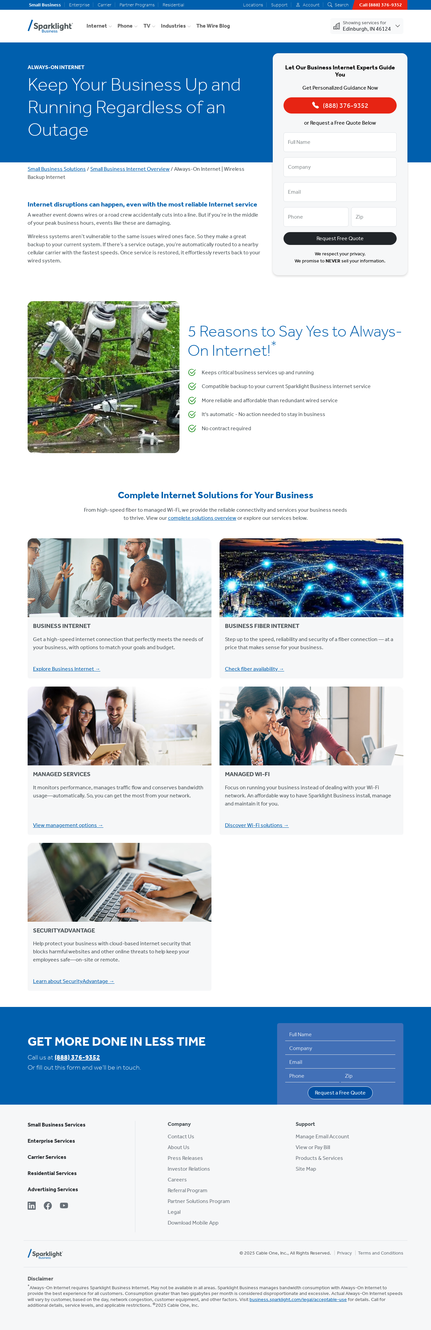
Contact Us (181, 1136)
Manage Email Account (322, 1136)
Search (338, 5)
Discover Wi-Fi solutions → (257, 825)
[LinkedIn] (32, 1206)
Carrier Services (47, 1157)
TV (147, 26)
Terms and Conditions (380, 1253)
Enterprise (79, 5)
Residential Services (52, 1173)
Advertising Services (53, 1189)
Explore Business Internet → (66, 669)
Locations (253, 5)
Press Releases (185, 1158)
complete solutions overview (202, 518)
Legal (174, 1212)
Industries (173, 26)
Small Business (45, 5)
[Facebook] (48, 1206)
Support (279, 5)
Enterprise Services (51, 1141)
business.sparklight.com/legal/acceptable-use (298, 1299)
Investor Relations (189, 1169)
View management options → (68, 825)
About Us (179, 1147)
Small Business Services (57, 1124)
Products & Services (319, 1158)
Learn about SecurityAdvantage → (73, 981)
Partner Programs (137, 5)
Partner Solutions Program (199, 1201)
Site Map (306, 1169)
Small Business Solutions (57, 169)
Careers (177, 1179)
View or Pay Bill (313, 1147)
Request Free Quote (340, 238)
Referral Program (187, 1190)
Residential (173, 5)
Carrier (104, 5)
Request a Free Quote (340, 1092)
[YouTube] (64, 1206)
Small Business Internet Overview (130, 169)
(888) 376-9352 (77, 1057)
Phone (125, 26)
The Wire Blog (213, 26)
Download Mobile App (193, 1223)
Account (308, 5)
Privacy (344, 1253)
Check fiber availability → (254, 669)
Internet (97, 26)
